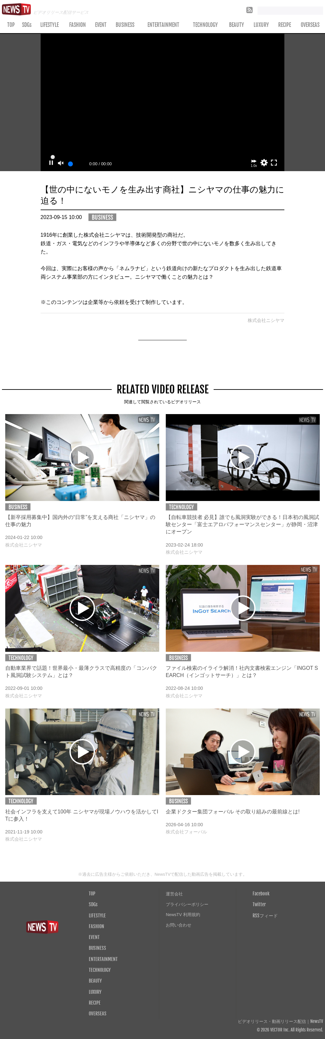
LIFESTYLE (49, 25)
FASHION (77, 25)
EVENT (100, 25)
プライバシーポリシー (187, 904)
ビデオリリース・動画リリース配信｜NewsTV (280, 1021)
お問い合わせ (178, 925)
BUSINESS (125, 25)
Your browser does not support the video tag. (163, 102)
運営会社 (174, 893)
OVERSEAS (97, 1013)
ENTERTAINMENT (163, 25)
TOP (11, 25)
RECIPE (284, 25)
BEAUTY (236, 25)
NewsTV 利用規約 (183, 914)
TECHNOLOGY (205, 25)
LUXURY (261, 25)
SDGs (26, 25)
